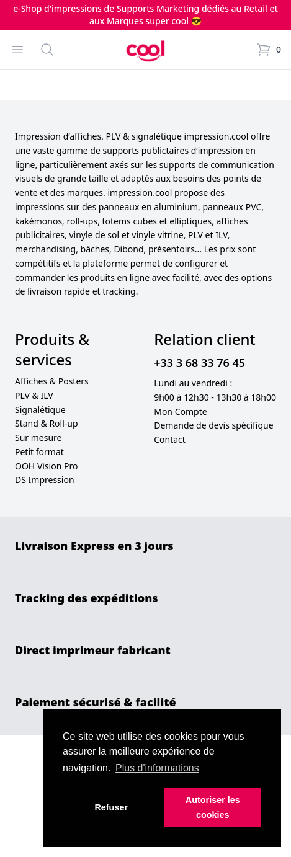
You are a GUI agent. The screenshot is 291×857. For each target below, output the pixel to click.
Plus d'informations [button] (157, 768)
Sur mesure (38, 437)
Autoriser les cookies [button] (213, 807)
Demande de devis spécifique (213, 425)
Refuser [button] (111, 807)
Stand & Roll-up (46, 423)
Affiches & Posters (52, 381)
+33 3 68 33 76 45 (199, 362)
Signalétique (40, 409)
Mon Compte (180, 411)
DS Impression (44, 480)
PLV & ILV (34, 395)
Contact (170, 439)
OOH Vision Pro (46, 466)
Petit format (39, 452)
